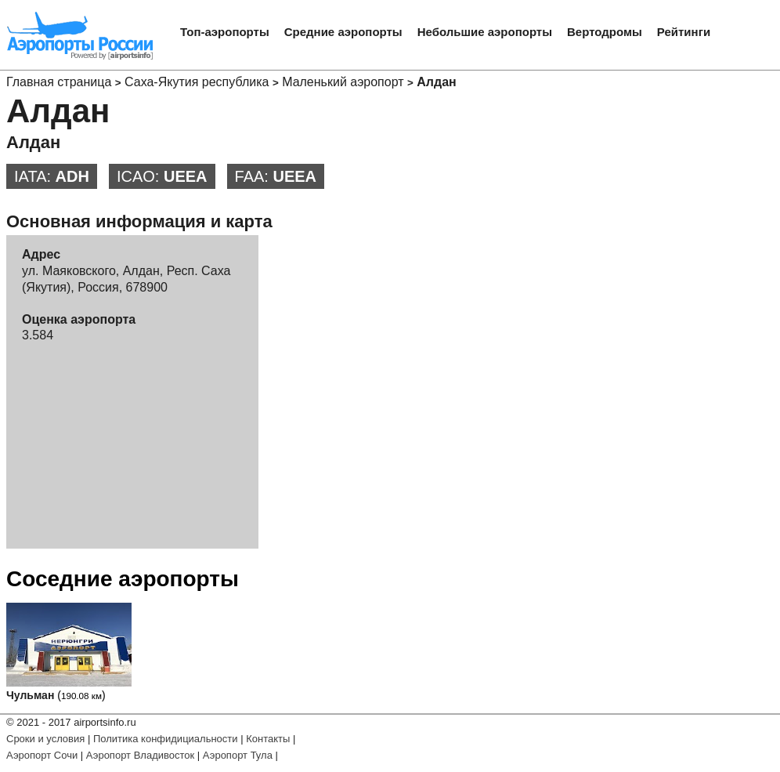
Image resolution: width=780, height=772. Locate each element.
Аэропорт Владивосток (140, 755)
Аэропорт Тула (238, 755)
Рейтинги (683, 31)
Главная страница (58, 82)
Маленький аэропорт (342, 82)
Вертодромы (604, 31)
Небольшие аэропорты (484, 31)
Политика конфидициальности (165, 739)
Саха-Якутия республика (197, 82)
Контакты (268, 739)
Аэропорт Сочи (42, 755)
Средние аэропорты (343, 31)
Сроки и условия (45, 739)
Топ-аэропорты (224, 31)
